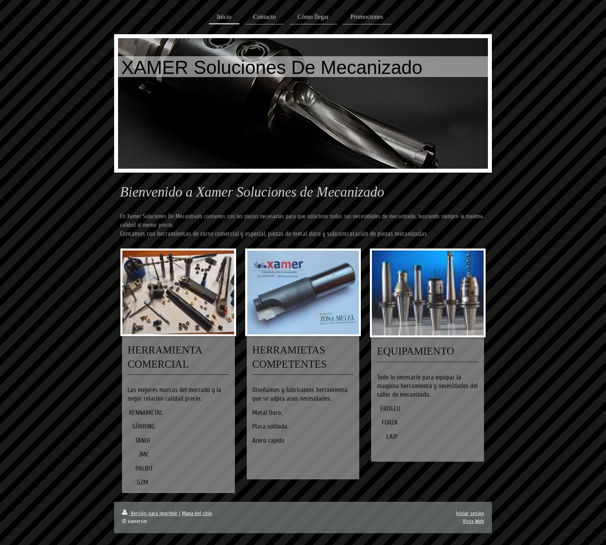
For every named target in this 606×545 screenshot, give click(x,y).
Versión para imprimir (150, 513)
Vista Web (473, 521)
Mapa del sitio (197, 513)
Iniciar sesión (470, 513)
